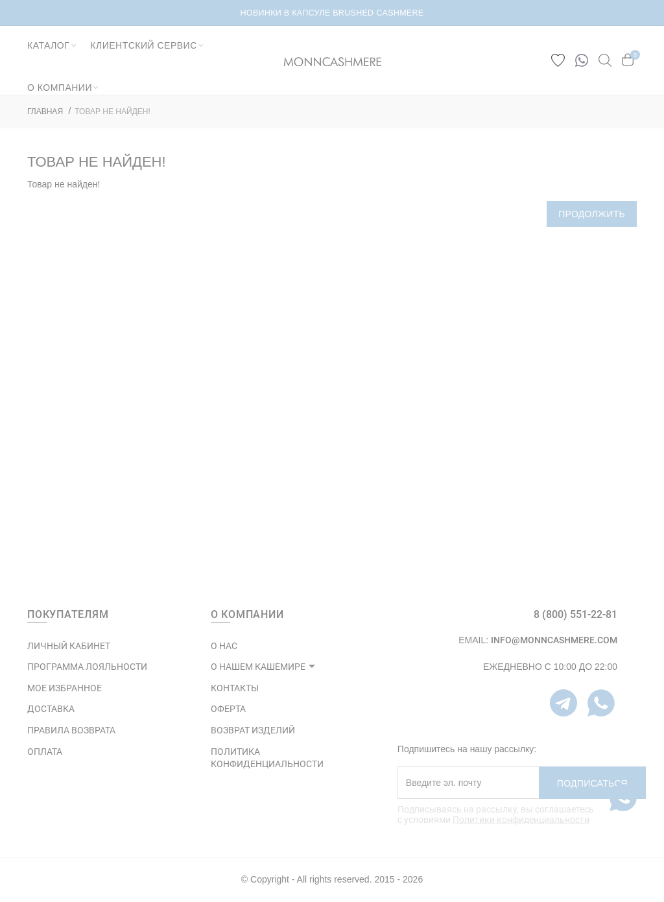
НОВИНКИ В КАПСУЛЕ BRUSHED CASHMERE (332, 13)
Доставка (51, 709)
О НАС (224, 646)
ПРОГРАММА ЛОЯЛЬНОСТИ (87, 666)
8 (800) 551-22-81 (575, 614)
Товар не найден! (112, 111)
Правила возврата (71, 730)
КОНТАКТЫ (235, 688)
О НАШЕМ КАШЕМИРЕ (258, 666)
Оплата (44, 751)
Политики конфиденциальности (521, 819)
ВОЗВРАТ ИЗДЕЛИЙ (253, 730)
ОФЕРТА (228, 709)
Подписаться (592, 783)
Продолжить (591, 214)
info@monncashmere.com (554, 640)
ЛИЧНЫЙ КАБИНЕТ (68, 646)
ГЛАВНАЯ (45, 111)
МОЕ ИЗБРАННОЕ (64, 688)
